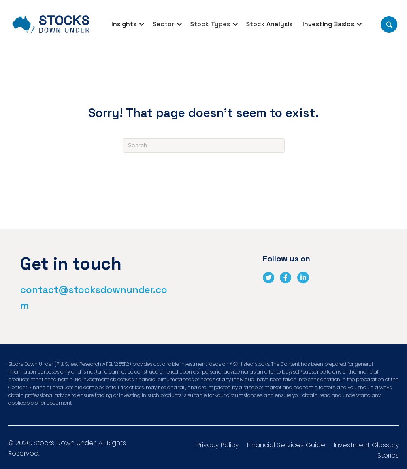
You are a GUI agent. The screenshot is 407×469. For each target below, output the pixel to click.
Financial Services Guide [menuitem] (286, 446)
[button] (141, 24)
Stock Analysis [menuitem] (269, 24)
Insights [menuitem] (123, 24)
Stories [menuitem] (388, 456)
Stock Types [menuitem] (210, 24)
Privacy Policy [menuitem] (217, 446)
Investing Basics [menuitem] (328, 24)
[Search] (204, 145)
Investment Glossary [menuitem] (366, 446)
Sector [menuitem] (163, 24)
